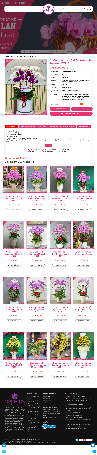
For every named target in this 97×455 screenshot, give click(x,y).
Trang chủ (9, 9)
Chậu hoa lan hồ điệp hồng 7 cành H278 (14, 319)
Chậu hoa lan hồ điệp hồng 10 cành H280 (60, 264)
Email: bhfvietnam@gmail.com (75, 425)
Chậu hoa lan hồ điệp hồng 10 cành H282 (13, 264)
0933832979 (33, 161)
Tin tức (78, 9)
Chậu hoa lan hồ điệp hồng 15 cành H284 (60, 208)
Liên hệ (70, 9)
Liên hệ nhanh (46, 408)
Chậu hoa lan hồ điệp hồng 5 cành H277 (37, 319)
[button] (89, 9)
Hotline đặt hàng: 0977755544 (71, 114)
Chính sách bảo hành (48, 412)
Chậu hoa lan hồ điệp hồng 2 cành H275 (83, 319)
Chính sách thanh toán (48, 415)
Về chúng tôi (46, 406)
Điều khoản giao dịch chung (50, 417)
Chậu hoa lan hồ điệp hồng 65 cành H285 (37, 208)
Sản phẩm (18, 9)
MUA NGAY (82, 109)
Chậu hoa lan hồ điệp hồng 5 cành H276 (60, 319)
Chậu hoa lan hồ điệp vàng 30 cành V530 (83, 375)
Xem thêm (48, 155)
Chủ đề (27, 9)
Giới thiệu (61, 9)
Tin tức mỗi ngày (47, 410)
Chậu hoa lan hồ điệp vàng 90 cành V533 (13, 375)
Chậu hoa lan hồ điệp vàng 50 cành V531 (60, 375)
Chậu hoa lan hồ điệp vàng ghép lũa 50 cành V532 (37, 375)
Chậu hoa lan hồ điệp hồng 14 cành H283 (83, 208)
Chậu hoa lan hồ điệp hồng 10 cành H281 (36, 264)
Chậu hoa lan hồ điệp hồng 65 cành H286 (13, 208)
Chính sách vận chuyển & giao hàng (52, 421)
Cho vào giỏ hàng (13, 219)
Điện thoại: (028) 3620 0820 (74, 422)
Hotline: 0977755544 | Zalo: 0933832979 (77, 432)
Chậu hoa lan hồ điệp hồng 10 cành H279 (83, 264)
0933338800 (49, 161)
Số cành (35, 9)
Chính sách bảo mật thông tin (50, 419)
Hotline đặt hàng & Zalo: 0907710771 (77, 438)
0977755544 (64, 161)
